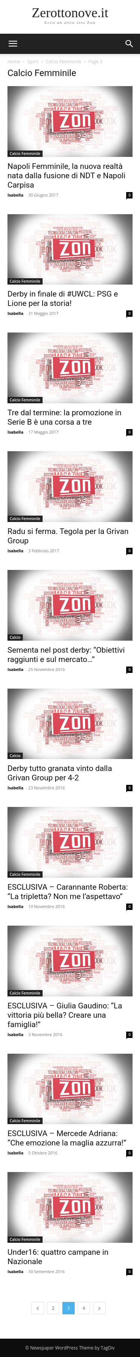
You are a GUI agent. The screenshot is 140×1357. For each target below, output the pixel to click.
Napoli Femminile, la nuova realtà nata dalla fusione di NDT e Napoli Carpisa (66, 175)
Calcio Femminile (63, 61)
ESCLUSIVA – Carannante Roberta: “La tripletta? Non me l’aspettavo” (67, 892)
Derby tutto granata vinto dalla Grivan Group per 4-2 (59, 773)
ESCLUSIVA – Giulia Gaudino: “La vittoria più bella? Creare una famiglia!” (64, 1015)
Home (13, 61)
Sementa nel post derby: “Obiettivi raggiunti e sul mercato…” (66, 655)
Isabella (15, 195)
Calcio (15, 637)
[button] (129, 44)
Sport (32, 61)
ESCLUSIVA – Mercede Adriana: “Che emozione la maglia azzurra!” (66, 1138)
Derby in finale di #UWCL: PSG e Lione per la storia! (62, 298)
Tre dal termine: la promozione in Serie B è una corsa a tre (64, 417)
